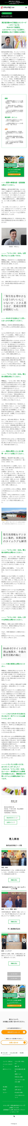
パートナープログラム (7, 1065)
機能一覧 (17, 1066)
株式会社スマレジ (19, 1105)
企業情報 (6, 1109)
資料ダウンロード (14, 1032)
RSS (14, 1116)
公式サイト (10, 822)
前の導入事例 (14, 974)
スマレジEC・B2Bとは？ (19, 1062)
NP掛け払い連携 (18, 1076)
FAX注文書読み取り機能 (20, 1070)
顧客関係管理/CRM (7, 13)
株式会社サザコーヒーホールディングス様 (14, 887)
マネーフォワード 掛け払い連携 (19, 1080)
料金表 (4, 1089)
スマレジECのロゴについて (20, 1096)
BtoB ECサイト (12, 817)
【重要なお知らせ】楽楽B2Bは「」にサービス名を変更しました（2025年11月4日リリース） (14, 2)
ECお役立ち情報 (18, 1092)
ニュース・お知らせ (7, 1061)
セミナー (5, 1092)
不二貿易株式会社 (14, 929)
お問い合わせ (13, 1043)
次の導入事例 (14, 978)
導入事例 (5, 1086)
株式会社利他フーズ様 (14, 846)
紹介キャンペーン (7, 1069)
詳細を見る (14, 880)
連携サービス (18, 1074)
